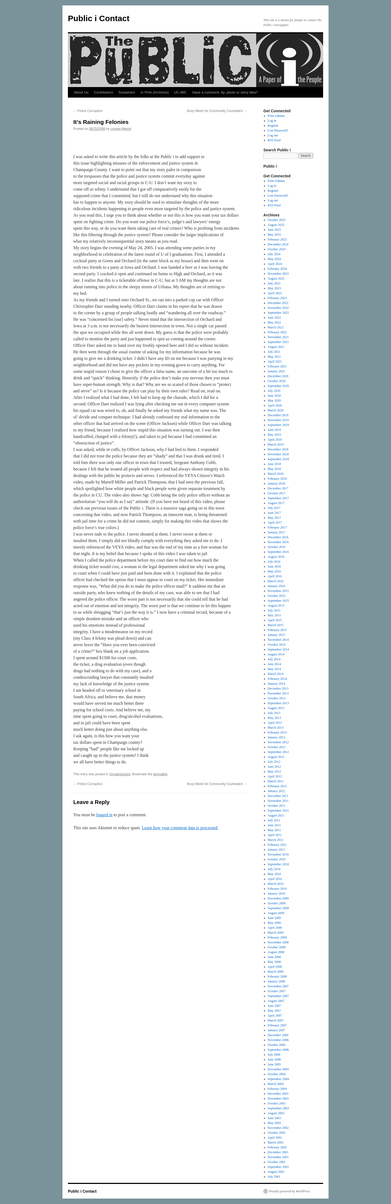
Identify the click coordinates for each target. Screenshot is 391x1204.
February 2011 (277, 845)
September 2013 (278, 703)
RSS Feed (274, 140)
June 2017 (274, 513)
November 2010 (278, 854)
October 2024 (277, 249)
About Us (81, 92)
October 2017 (277, 493)
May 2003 (274, 1123)
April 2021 (275, 361)
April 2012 (275, 776)
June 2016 (274, 566)
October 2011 (276, 806)
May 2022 (274, 322)
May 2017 (274, 518)
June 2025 (274, 230)
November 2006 (278, 1040)
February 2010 (277, 889)
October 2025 (277, 220)
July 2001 (274, 1177)
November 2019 (278, 420)
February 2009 (277, 937)
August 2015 (276, 605)
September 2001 (278, 1167)
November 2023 (278, 274)
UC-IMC (180, 92)
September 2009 (278, 908)
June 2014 (274, 664)
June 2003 (274, 1118)
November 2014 (278, 640)
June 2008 (274, 957)
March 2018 (275, 474)
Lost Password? (278, 130)
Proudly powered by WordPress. (290, 1191)
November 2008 (278, 942)
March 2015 (275, 625)
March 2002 (275, 1142)
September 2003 (278, 1108)
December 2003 (278, 1094)
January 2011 (276, 849)
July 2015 (274, 610)
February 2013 (277, 732)
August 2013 (276, 708)
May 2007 (274, 1011)
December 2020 (278, 376)
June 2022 (274, 317)
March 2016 (275, 581)
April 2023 (275, 293)
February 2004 (277, 1089)
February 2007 (277, 1025)
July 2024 (274, 254)
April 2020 (275, 405)
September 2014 (278, 649)
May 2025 (274, 234)
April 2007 (275, 1015)
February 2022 (277, 332)
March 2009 (275, 932)
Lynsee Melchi (121, 129)
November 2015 (278, 591)
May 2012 (274, 771)
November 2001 (278, 1157)
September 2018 (278, 459)
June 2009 (274, 918)
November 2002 (278, 1128)
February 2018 (277, 479)
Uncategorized (119, 774)
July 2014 (274, 659)
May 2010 (274, 874)
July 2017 (274, 508)
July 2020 (274, 391)
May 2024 (274, 259)
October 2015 (277, 596)
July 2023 (274, 283)
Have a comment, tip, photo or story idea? (225, 92)
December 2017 (278, 488)
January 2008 (276, 981)
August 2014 (276, 654)
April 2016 (275, 576)
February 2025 (277, 239)
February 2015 (277, 630)
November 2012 (278, 742)
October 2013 (277, 698)
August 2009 (276, 913)
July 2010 (274, 869)
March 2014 (275, 674)
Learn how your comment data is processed (179, 827)
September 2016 (278, 552)
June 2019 (274, 430)
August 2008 (276, 952)
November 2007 (278, 986)
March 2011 (275, 840)
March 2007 (275, 1020)
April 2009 (275, 928)
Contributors (103, 92)
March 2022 (275, 327)
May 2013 (274, 718)
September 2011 (278, 810)
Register (273, 125)
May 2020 (274, 400)
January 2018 (276, 483)
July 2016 (274, 561)
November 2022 (278, 308)
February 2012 (277, 786)
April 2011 (275, 835)
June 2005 (274, 1064)
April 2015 (275, 620)
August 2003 (276, 1113)
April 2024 (275, 264)
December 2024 (278, 244)
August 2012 (276, 757)
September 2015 (278, 601)
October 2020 (277, 381)
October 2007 (277, 991)
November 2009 (278, 898)
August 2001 (276, 1172)
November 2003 (278, 1098)
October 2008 (277, 947)
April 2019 (275, 439)
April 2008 (275, 967)
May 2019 (274, 435)
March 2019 (275, 444)
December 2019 (278, 415)
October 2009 (277, 903)
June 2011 (274, 825)
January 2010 (276, 893)
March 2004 (275, 1084)
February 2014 (277, 679)
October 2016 (277, 547)
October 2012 (277, 747)
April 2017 (275, 522)
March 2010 (275, 884)
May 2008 (274, 962)
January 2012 (276, 791)
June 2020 (274, 396)
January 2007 (276, 1030)
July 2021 (274, 352)
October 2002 (277, 1133)
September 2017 (278, 498)
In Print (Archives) (155, 92)
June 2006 (274, 1059)
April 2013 (275, 723)
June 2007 (274, 1006)
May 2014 (274, 669)
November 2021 (278, 337)
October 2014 (277, 644)
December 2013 (278, 688)
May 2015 (274, 615)
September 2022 (278, 313)
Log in (272, 121)
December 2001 (278, 1152)
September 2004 (278, 1079)
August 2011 (276, 815)
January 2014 (276, 684)
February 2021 (277, 366)
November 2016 (278, 542)
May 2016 (274, 571)
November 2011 (278, 801)
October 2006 (277, 1045)
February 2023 (277, 298)
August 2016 (276, 557)
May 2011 (274, 830)
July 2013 (274, 713)
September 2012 (278, 752)
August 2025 (276, 225)
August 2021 (276, 347)
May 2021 (274, 356)
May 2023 (274, 288)
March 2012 (275, 781)
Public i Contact (99, 18)
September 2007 (278, 996)
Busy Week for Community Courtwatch (217, 111)
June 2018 (274, 464)
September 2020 (278, 386)
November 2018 (278, 454)
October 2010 (277, 859)
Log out (273, 135)
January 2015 (276, 635)
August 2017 (276, 503)
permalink (160, 774)
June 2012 (274, 766)
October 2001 (277, 1162)
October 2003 (277, 1103)
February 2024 (277, 269)
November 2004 (278, 1069)
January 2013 (276, 737)
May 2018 (274, 469)
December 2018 (278, 449)
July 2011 (274, 820)
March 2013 (275, 727)
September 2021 (278, 342)
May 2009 (274, 923)
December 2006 (278, 1035)
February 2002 (277, 1147)
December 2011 (278, 796)
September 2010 (278, 864)
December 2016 (278, 537)
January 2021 (276, 371)
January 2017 (276, 532)
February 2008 (277, 976)
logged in (104, 814)
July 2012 (274, 762)
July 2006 (274, 1054)
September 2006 (278, 1050)
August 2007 (276, 1001)
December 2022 (278, 303)
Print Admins (276, 116)
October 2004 (277, 1074)
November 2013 (278, 693)
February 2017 (277, 527)
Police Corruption (87, 111)
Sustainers (126, 92)
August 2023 (276, 278)
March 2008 (275, 972)
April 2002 (275, 1137)
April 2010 (275, 879)
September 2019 (278, 425)
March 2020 (275, 410)
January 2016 (276, 586)
